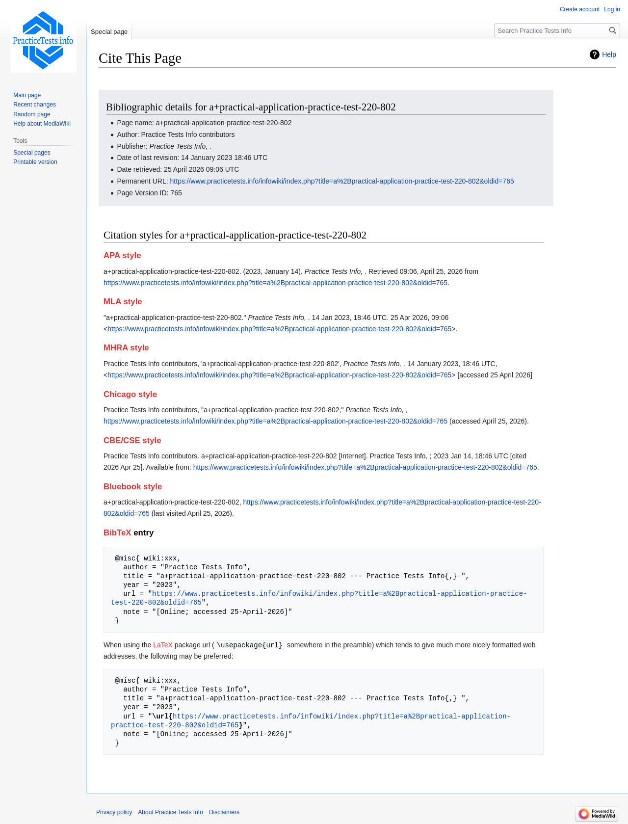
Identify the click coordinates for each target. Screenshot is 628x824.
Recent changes (34, 104)
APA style (122, 255)
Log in (612, 9)
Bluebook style (133, 486)
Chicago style (130, 394)
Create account (580, 9)
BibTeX (117, 532)
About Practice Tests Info (170, 811)
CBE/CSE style (132, 440)
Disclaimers (224, 811)
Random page (31, 114)
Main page (27, 95)
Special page (109, 31)
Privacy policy (114, 811)
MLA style (123, 301)
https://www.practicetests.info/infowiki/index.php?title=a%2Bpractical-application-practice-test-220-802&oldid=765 (342, 181)
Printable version (35, 162)
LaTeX (163, 645)
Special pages (31, 152)
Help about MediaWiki (42, 123)
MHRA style (126, 347)
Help (609, 54)
